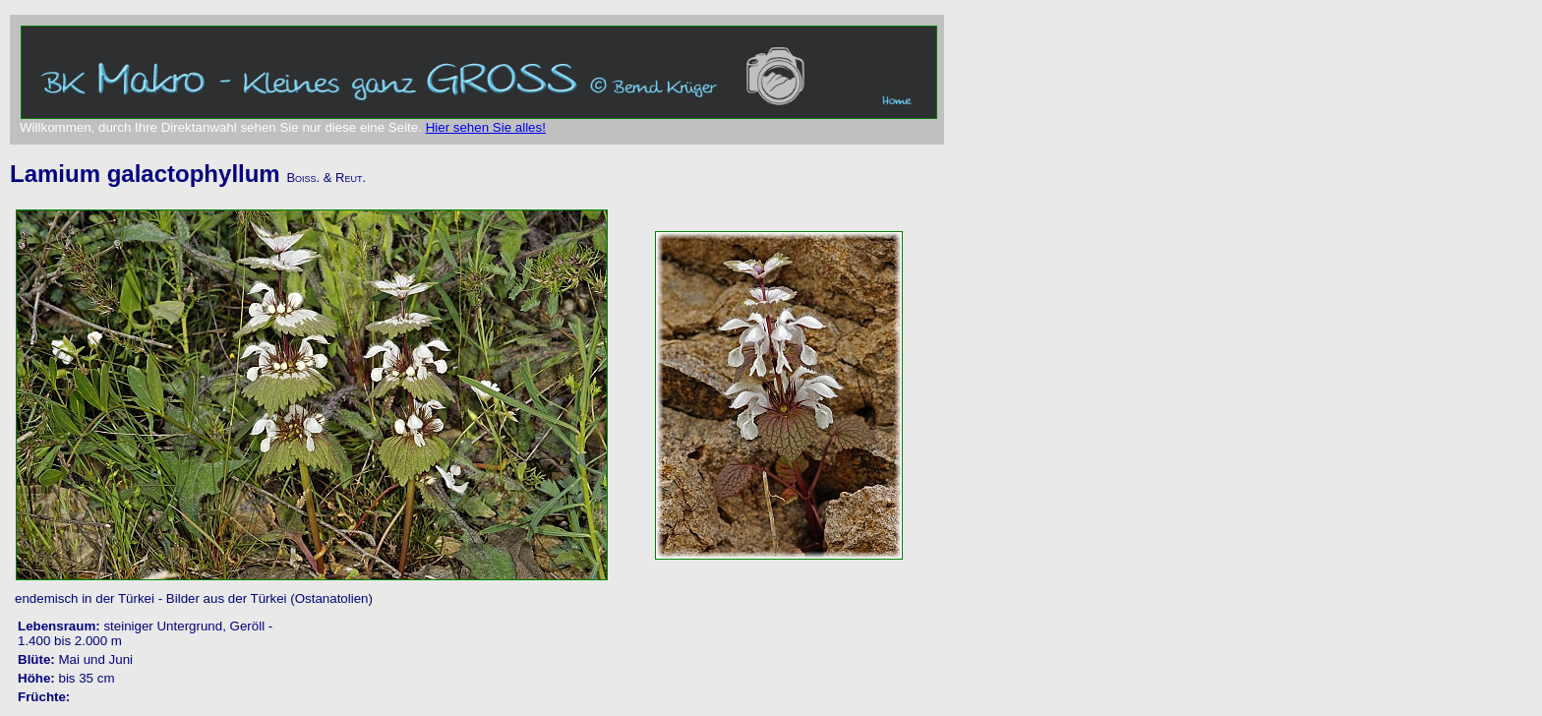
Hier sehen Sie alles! (486, 127)
